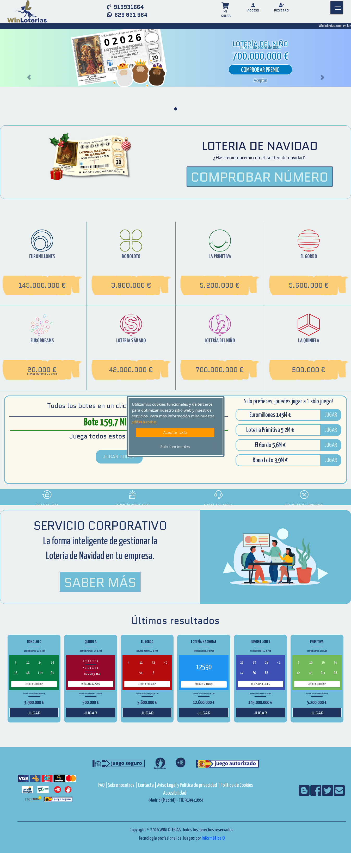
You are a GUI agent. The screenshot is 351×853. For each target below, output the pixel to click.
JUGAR (330, 415)
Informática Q (213, 838)
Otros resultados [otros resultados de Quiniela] (90, 683)
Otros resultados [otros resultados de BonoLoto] (34, 684)
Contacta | (147, 785)
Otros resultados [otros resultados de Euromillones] (260, 684)
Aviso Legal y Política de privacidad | (188, 785)
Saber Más (100, 582)
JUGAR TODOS (119, 456)
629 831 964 (127, 14)
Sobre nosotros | (122, 785)
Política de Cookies (236, 785)
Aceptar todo (175, 432)
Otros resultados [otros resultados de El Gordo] (147, 684)
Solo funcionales (175, 446)
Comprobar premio (260, 70)
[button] (260, 80)
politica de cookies (144, 422)
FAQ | (103, 785)
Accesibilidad (174, 793)
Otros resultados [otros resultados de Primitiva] (317, 684)
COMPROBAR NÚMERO (260, 177)
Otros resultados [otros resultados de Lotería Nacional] (204, 684)
